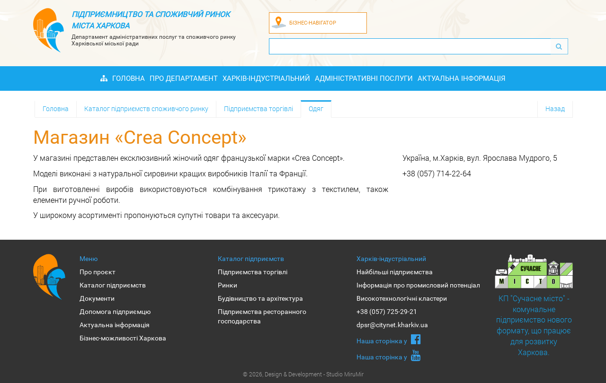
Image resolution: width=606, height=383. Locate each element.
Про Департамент (184, 78)
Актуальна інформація (462, 78)
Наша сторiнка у (388, 339)
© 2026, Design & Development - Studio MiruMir (303, 374)
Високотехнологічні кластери (401, 298)
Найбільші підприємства (394, 272)
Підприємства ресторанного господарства (262, 316)
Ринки (227, 285)
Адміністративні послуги (364, 78)
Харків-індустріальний (266, 78)
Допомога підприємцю (115, 311)
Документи (97, 298)
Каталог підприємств (113, 285)
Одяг (316, 108)
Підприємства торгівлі (258, 108)
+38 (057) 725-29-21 (386, 311)
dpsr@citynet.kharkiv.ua (392, 325)
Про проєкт (98, 272)
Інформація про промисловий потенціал (418, 285)
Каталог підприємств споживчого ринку (146, 108)
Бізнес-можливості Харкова (123, 338)
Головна (128, 78)
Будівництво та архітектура (260, 298)
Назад (555, 108)
